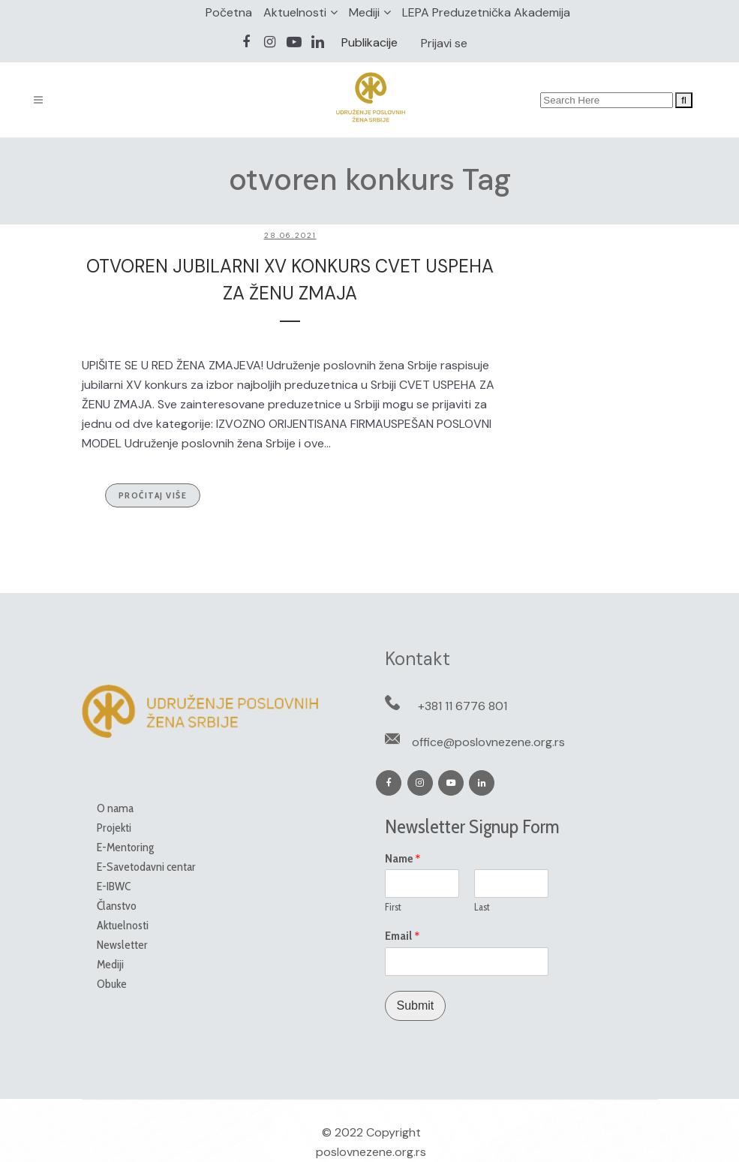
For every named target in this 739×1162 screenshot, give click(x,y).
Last (482, 907)
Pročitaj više (153, 495)
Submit (415, 1005)
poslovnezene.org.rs (371, 1152)
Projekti (114, 827)
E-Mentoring (125, 847)
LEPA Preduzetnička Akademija (486, 12)
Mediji (364, 12)
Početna (229, 12)
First (393, 907)
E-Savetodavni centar (146, 866)
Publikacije (369, 42)
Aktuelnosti (294, 12)
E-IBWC (114, 886)
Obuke (112, 984)
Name (403, 858)
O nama (115, 808)
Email (402, 936)
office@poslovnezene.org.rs (488, 742)
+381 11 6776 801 (462, 706)
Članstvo (117, 906)
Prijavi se (444, 43)
